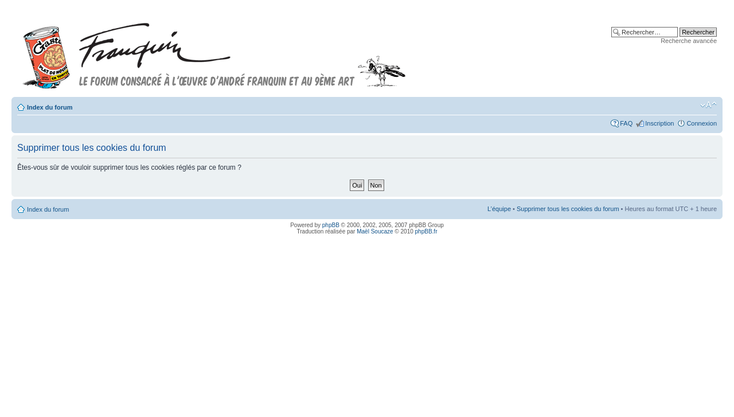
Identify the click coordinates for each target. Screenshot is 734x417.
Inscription (659, 123)
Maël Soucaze (375, 231)
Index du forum (49, 107)
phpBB (330, 225)
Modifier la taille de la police (708, 105)
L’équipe (499, 208)
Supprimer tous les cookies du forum (568, 208)
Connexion (701, 123)
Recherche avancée (689, 40)
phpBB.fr (426, 231)
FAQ (626, 123)
